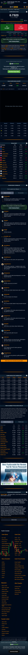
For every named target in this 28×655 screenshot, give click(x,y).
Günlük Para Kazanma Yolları (6, 605)
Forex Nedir (4, 593)
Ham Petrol (4, 171)
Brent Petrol (4, 173)
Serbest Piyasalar (7, 421)
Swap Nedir (4, 595)
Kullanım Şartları (5, 633)
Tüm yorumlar (20, 192)
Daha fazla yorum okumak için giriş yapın (14, 360)
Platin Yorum (17, 564)
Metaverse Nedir (5, 597)
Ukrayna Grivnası (5, 545)
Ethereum (4, 178)
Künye (3, 625)
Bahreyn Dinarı (5, 547)
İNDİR (24, 2)
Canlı (1, 89)
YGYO (3, 575)
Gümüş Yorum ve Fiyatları (20, 575)
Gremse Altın (17, 590)
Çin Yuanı (4, 537)
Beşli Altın (17, 594)
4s (4, 89)
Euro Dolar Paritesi (19, 577)
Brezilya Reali (5, 549)
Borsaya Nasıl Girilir (6, 609)
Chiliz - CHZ (17, 537)
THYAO (3, 158)
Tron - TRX (17, 549)
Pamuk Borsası (18, 573)
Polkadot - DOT (18, 545)
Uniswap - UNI (18, 543)
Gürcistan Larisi (5, 553)
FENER (3, 564)
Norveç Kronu (5, 539)
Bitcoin (3, 176)
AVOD (3, 562)
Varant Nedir (4, 615)
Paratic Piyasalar (3, 9)
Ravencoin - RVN (18, 551)
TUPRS (3, 573)
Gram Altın (4, 164)
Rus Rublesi (4, 155)
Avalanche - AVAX (18, 541)
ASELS (3, 160)
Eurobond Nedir (5, 599)
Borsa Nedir (4, 613)
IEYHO (3, 566)
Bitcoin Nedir (4, 585)
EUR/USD (4, 169)
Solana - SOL (17, 539)
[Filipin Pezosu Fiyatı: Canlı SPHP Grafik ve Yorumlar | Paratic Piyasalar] (14, 7)
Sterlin (3, 151)
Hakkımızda (4, 623)
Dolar (3, 147)
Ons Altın (4, 162)
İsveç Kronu (4, 541)
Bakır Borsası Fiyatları (19, 579)
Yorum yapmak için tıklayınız (14, 189)
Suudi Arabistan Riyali (6, 543)
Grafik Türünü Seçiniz (23, 89)
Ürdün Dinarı (4, 551)
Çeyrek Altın (4, 167)
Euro (3, 149)
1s (3, 89)
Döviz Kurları (10, 9)
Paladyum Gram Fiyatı (19, 567)
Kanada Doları (5, 153)
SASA (3, 577)
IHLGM (3, 567)
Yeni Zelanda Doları (6, 555)
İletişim (3, 635)
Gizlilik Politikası (5, 627)
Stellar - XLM (17, 553)
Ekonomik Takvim (5, 631)
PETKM (3, 571)
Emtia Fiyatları (18, 562)
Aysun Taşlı (4, 494)
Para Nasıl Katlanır (6, 611)
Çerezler (3, 629)
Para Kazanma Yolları (6, 607)
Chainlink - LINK (18, 547)
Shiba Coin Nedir (5, 587)
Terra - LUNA (17, 555)
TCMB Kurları (21, 421)
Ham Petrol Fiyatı (18, 571)
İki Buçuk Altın (18, 586)
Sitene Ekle (4, 621)
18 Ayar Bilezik (18, 592)
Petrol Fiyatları (18, 569)
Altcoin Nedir (4, 589)
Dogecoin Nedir (5, 591)
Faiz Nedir (4, 601)
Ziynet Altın (17, 588)
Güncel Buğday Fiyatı (19, 566)
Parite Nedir (4, 602)
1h (7, 89)
